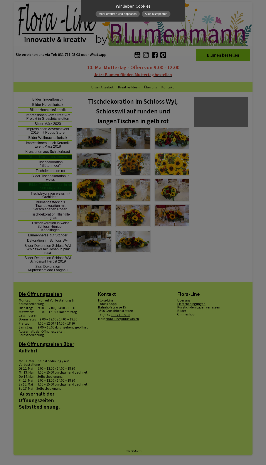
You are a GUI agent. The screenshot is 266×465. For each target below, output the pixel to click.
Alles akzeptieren (156, 13)
